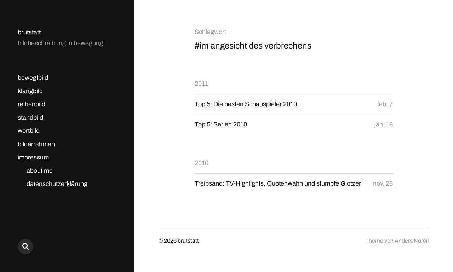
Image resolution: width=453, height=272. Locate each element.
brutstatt (29, 32)
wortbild (29, 130)
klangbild (30, 91)
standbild (30, 117)
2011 (201, 83)
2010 (201, 162)
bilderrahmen (36, 144)
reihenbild (31, 104)
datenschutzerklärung (57, 183)
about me (40, 170)
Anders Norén (412, 241)
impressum (33, 157)
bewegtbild (33, 77)
